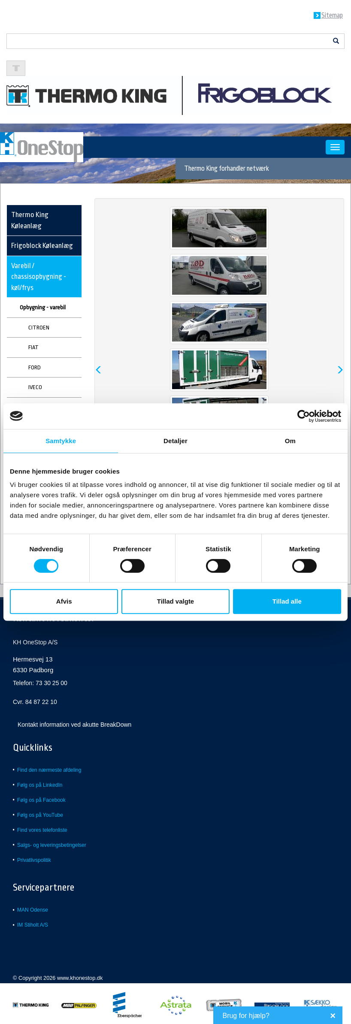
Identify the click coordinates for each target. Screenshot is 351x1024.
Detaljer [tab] (175, 440)
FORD (34, 367)
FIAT (33, 347)
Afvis (64, 601)
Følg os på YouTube (40, 815)
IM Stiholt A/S (32, 925)
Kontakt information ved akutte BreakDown (74, 724)
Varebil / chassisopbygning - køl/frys (38, 277)
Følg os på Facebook (41, 800)
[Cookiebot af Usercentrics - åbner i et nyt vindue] (303, 416)
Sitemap (332, 15)
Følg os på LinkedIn (39, 785)
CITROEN (38, 327)
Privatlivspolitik (34, 860)
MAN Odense (32, 910)
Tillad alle (287, 601)
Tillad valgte (175, 601)
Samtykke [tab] (60, 440)
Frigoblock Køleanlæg (42, 246)
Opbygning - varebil (43, 307)
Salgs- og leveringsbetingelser (51, 845)
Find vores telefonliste (42, 830)
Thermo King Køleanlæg (29, 220)
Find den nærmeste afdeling (49, 770)
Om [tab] (290, 440)
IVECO (35, 387)
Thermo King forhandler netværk (226, 168)
